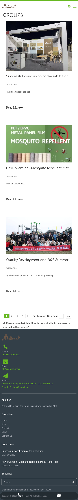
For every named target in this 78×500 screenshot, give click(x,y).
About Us (6, 424)
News (4, 432)
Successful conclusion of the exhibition (37, 76)
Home (4, 420)
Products (6, 428)
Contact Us (7, 436)
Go (68, 316)
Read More (14, 107)
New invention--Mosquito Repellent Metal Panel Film (30, 462)
